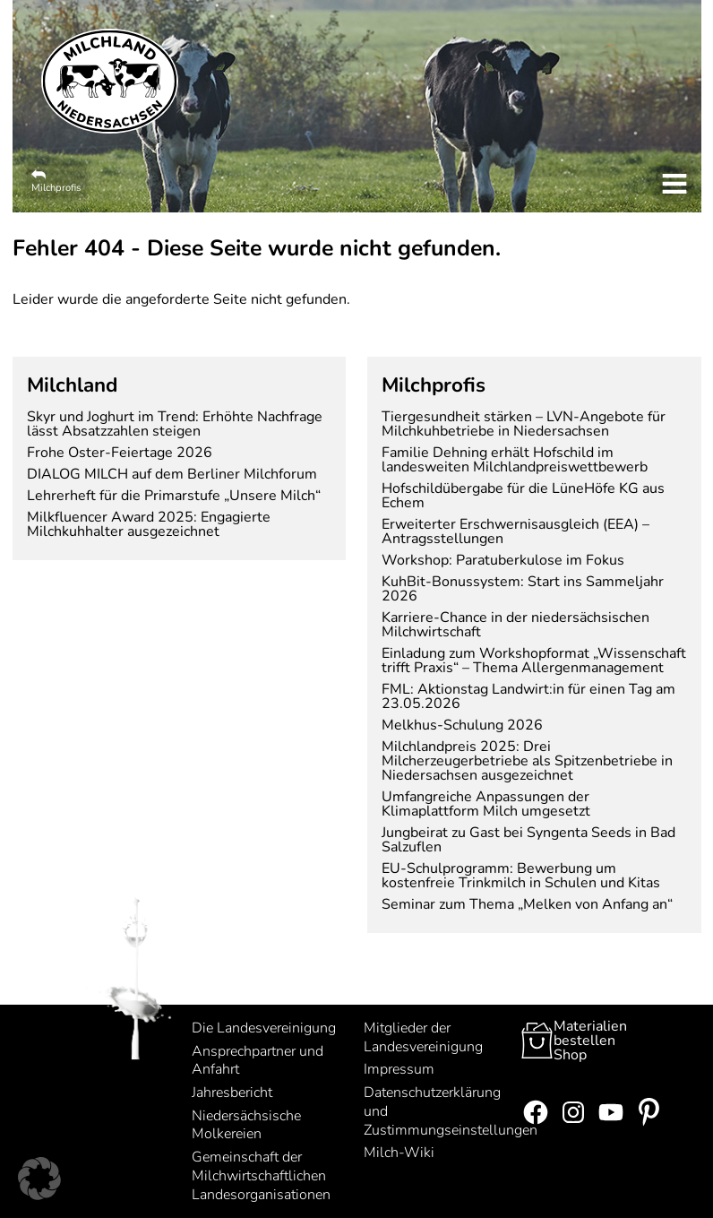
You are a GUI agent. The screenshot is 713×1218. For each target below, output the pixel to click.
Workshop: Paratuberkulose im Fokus (503, 560)
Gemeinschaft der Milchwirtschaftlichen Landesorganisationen (261, 1176)
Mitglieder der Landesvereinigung (423, 1037)
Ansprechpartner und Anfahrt (257, 1060)
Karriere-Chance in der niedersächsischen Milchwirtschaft (515, 625)
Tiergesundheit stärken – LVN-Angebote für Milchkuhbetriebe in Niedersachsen (524, 424)
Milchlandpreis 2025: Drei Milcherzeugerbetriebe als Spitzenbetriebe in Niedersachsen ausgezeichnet (527, 761)
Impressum (399, 1069)
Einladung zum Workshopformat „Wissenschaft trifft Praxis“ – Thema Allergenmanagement (534, 661)
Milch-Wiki (399, 1152)
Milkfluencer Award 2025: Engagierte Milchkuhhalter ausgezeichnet (149, 524)
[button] (39, 1178)
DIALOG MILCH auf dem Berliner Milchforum (172, 474)
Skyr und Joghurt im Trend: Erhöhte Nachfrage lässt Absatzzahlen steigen (174, 424)
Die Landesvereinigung (264, 1028)
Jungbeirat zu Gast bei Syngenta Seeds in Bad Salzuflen (528, 840)
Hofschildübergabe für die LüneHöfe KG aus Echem (523, 496)
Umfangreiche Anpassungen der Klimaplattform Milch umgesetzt (486, 804)
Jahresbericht (232, 1092)
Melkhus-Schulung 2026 (462, 725)
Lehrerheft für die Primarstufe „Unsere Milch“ (174, 495)
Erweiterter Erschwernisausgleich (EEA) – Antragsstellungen (515, 531)
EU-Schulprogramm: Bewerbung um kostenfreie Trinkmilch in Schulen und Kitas (521, 876)
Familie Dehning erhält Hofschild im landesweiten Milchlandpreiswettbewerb (515, 460)
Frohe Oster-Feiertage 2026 (119, 452)
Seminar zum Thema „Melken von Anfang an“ (527, 904)
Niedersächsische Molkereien (246, 1125)
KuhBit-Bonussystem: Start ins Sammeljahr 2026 (523, 589)
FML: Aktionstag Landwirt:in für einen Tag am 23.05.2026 (528, 696)
